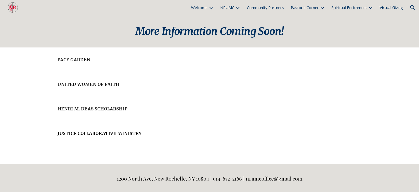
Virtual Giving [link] (391, 7)
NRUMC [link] (227, 7)
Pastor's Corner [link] (305, 7)
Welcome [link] (199, 7)
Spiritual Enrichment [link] (349, 7)
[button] (412, 7)
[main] (209, 31)
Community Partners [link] (265, 7)
